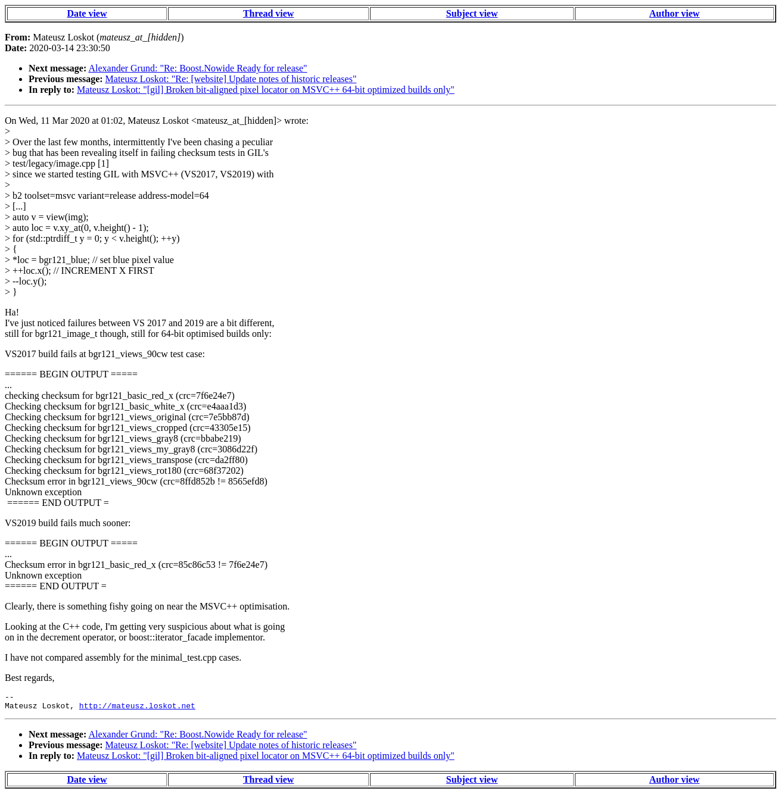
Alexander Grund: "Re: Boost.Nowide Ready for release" (197, 68)
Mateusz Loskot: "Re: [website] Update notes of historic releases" (231, 79)
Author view (674, 13)
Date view (87, 13)
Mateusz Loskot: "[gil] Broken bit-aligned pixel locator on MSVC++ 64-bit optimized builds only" (266, 90)
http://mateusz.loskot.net (137, 709)
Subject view (472, 13)
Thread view (268, 13)
